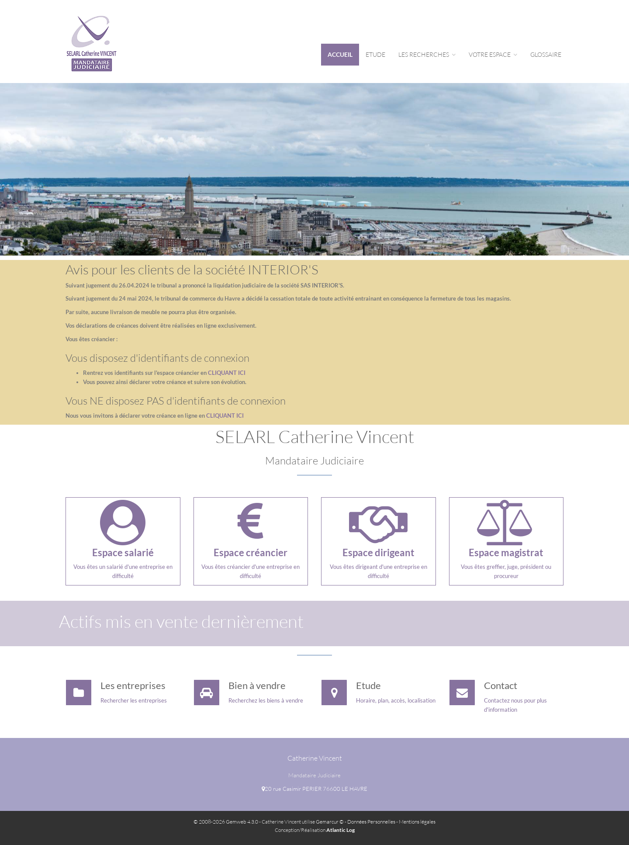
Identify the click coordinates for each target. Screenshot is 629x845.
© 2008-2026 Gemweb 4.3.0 (226, 821)
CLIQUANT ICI (226, 372)
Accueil (340, 54)
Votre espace (493, 54)
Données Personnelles (371, 821)
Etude (375, 54)
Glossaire (545, 54)
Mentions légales (417, 821)
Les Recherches (427, 54)
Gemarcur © (330, 821)
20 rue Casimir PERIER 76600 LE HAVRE (314, 788)
